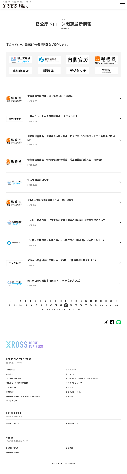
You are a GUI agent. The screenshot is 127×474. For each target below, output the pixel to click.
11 (66, 301)
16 (91, 301)
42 (111, 305)
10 (61, 301)
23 (15, 305)
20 (111, 301)
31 (56, 305)
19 (106, 301)
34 (71, 305)
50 (73, 309)
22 (10, 305)
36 (81, 305)
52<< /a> (83, 309)
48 (63, 309)
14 (81, 301)
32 (61, 305)
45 (48, 309)
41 (107, 305)
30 (51, 305)
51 (79, 309)
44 (43, 309)
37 (86, 305)
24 (20, 305)
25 (25, 305)
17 (96, 301)
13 (76, 301)
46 (53, 309)
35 (76, 305)
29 (46, 305)
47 (58, 309)
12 (71, 301)
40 (101, 305)
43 (116, 305)
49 (68, 309)
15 (86, 301)
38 (91, 305)
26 (30, 305)
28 (40, 305)
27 (35, 305)
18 (101, 301)
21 (116, 301)
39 (96, 305)
